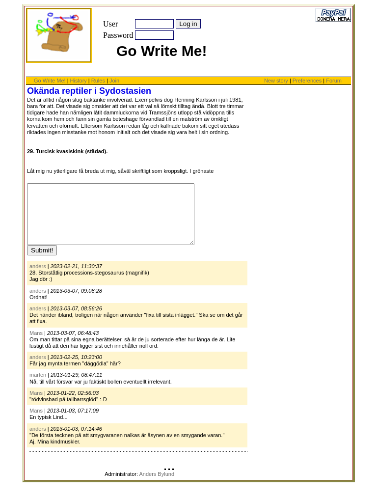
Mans (36, 345)
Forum (334, 80)
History (78, 80)
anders (37, 278)
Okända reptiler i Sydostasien (89, 91)
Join (114, 80)
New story (276, 80)
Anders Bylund (156, 486)
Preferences (308, 80)
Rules (98, 80)
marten (37, 386)
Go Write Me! (50, 80)
